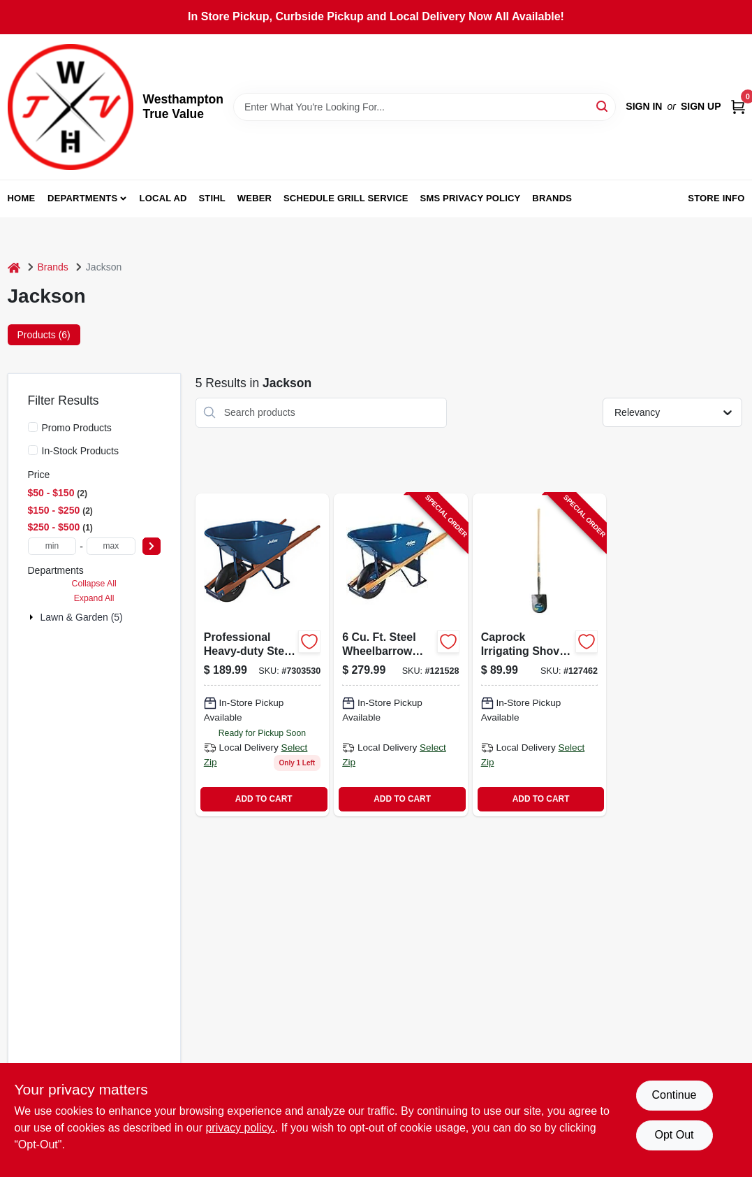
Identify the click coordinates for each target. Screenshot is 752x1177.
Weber (254, 198)
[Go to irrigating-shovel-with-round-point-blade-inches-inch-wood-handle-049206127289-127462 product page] (539, 654)
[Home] (14, 267)
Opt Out (673, 1135)
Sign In (644, 106)
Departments (82, 198)
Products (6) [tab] (44, 334)
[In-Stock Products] (33, 450)
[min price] (52, 546)
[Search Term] (424, 107)
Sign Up (701, 106)
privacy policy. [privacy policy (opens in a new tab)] (239, 1128)
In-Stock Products (80, 450)
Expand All (94, 598)
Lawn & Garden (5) (81, 617)
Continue (673, 1095)
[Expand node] (33, 617)
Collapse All (94, 583)
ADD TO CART (264, 799)
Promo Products (77, 427)
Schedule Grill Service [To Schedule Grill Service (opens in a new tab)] (345, 198)
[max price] (111, 546)
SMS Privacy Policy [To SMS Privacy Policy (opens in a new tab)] (470, 198)
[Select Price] (151, 546)
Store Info (716, 198)
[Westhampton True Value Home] (70, 107)
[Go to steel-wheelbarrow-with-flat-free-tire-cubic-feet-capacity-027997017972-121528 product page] (400, 654)
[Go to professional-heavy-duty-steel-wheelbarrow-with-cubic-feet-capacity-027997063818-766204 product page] (262, 654)
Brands (552, 198)
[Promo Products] (33, 427)
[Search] (603, 105)
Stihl (212, 198)
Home (22, 198)
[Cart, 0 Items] (738, 106)
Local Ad (163, 198)
